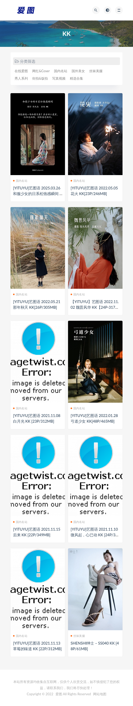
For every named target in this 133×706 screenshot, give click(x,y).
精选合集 (76, 78)
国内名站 (60, 71)
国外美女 (78, 71)
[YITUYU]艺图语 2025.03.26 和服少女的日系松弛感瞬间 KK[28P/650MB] (37, 193)
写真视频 (58, 78)
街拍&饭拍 (40, 78)
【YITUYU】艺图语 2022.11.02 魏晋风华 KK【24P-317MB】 (95, 307)
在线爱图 (21, 71)
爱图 (59, 694)
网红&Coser (41, 71)
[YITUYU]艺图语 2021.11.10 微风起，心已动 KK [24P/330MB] (95, 535)
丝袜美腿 (96, 71)
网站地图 (99, 694)
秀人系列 (21, 78)
